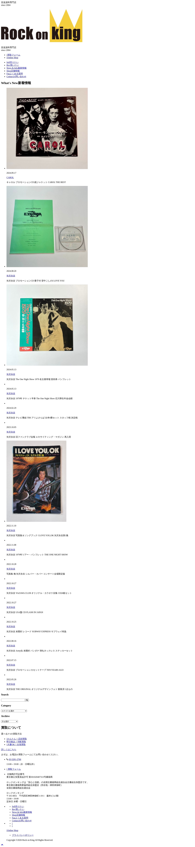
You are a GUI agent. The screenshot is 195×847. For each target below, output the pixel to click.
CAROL (10, 177)
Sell (12, 62)
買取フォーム (13, 769)
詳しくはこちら (8, 749)
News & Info (16, 68)
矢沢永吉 (10, 276)
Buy (12, 65)
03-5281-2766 (15, 759)
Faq (14, 74)
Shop (13, 71)
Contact (16, 76)
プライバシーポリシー (23, 835)
